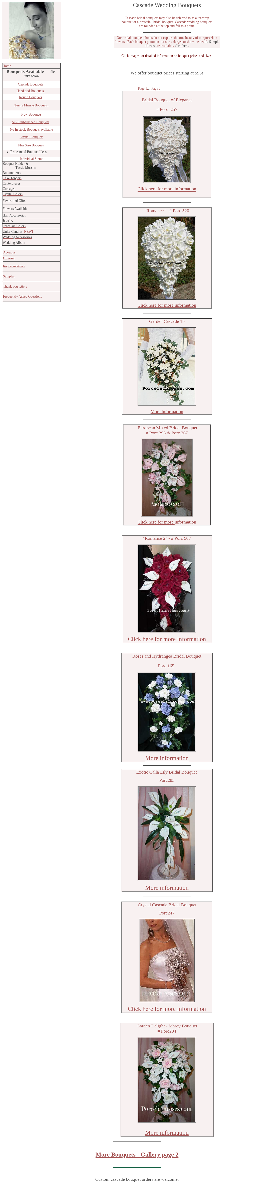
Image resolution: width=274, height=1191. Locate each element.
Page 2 (156, 88)
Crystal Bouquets (31, 137)
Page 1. (143, 88)
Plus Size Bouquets (31, 145)
